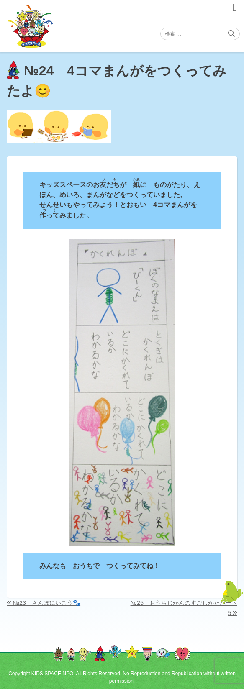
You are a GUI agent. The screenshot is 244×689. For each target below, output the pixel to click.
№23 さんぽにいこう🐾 (46, 602)
